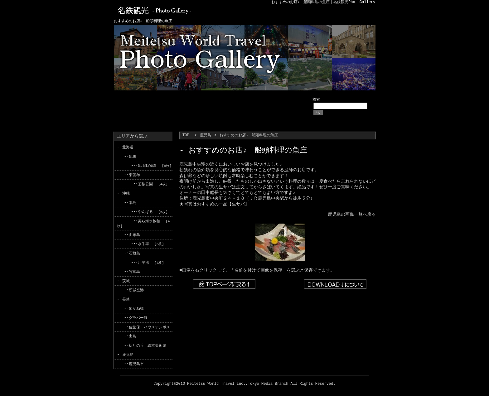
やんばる (145, 211)
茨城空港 (136, 288)
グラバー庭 (138, 315)
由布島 (134, 233)
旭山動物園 (147, 165)
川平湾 (143, 261)
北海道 (127, 147)
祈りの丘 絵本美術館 (147, 342)
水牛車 (143, 242)
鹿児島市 (136, 361)
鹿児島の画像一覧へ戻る (352, 214)
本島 (132, 202)
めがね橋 (136, 306)
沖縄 (126, 193)
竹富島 (134, 270)
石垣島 (134, 251)
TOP (185, 135)
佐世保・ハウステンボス (149, 324)
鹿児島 (205, 135)
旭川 (132, 156)
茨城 (126, 279)
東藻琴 (134, 174)
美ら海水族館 (149, 220)
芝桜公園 (145, 183)
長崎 (126, 297)
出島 (132, 333)
